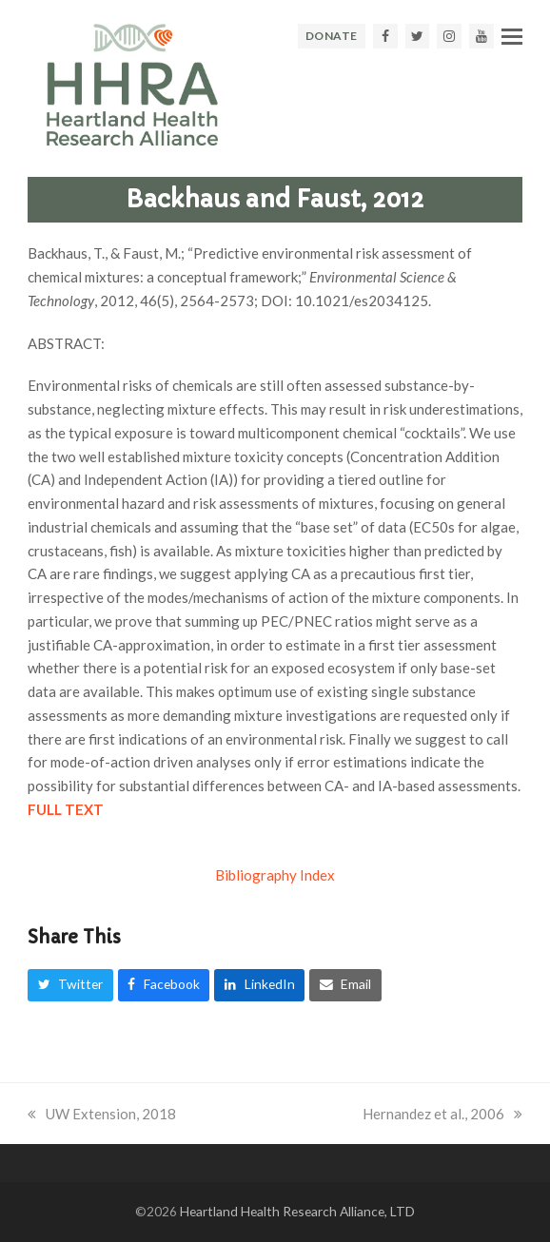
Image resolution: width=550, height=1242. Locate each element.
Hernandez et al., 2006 (442, 1113)
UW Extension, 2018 (102, 1113)
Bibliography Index (275, 874)
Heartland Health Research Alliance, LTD (297, 1211)
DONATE (331, 36)
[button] (511, 36)
